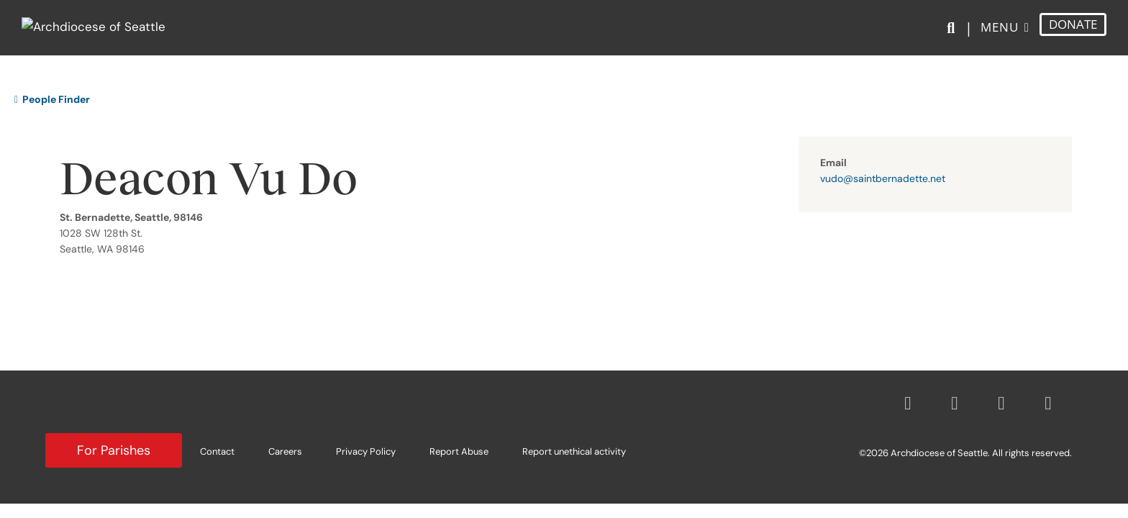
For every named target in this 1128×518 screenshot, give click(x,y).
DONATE (1073, 32)
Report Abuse (458, 451)
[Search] (953, 36)
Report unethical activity (574, 451)
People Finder (52, 99)
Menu (1000, 35)
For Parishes (113, 450)
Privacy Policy (366, 451)
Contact (217, 451)
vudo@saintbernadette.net (882, 178)
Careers (285, 451)
